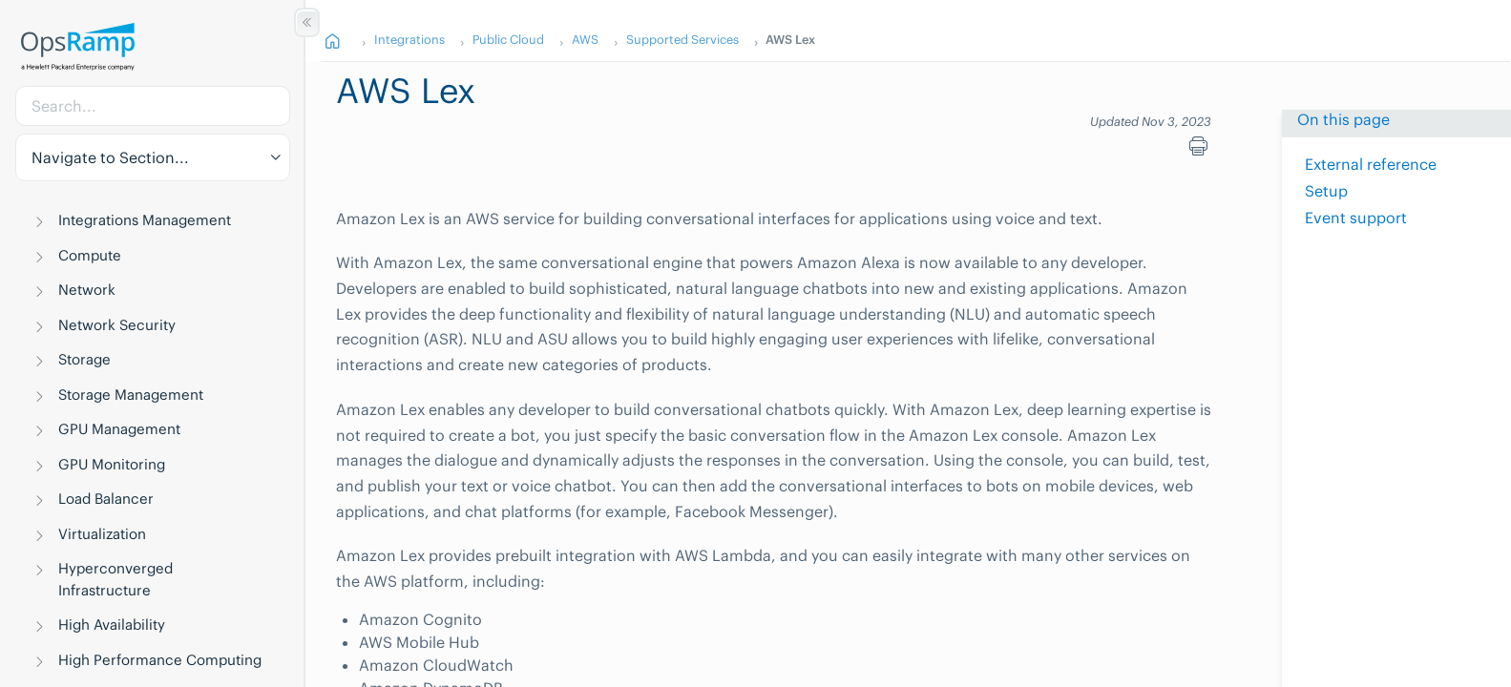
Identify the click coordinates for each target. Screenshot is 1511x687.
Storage (84, 359)
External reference (1371, 164)
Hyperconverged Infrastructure (115, 579)
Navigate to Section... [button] (110, 157)
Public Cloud (507, 39)
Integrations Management (144, 220)
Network (86, 290)
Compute (89, 255)
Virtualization (102, 534)
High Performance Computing (160, 660)
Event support (1356, 217)
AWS (584, 39)
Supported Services (681, 39)
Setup (1326, 190)
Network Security (117, 325)
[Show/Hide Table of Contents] (307, 22)
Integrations (408, 39)
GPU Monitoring (111, 464)
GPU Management (119, 429)
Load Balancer (106, 498)
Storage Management (130, 394)
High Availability (111, 624)
